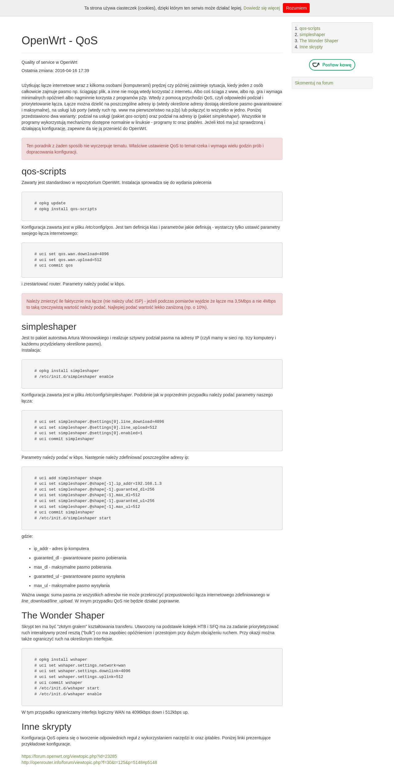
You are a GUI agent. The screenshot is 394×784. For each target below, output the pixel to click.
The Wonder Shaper (319, 40)
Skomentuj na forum (314, 82)
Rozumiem (296, 8)
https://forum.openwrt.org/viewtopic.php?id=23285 (69, 756)
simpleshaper (312, 34)
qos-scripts (310, 28)
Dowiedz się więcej (261, 8)
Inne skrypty (311, 46)
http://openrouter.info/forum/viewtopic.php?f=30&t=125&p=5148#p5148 (89, 762)
